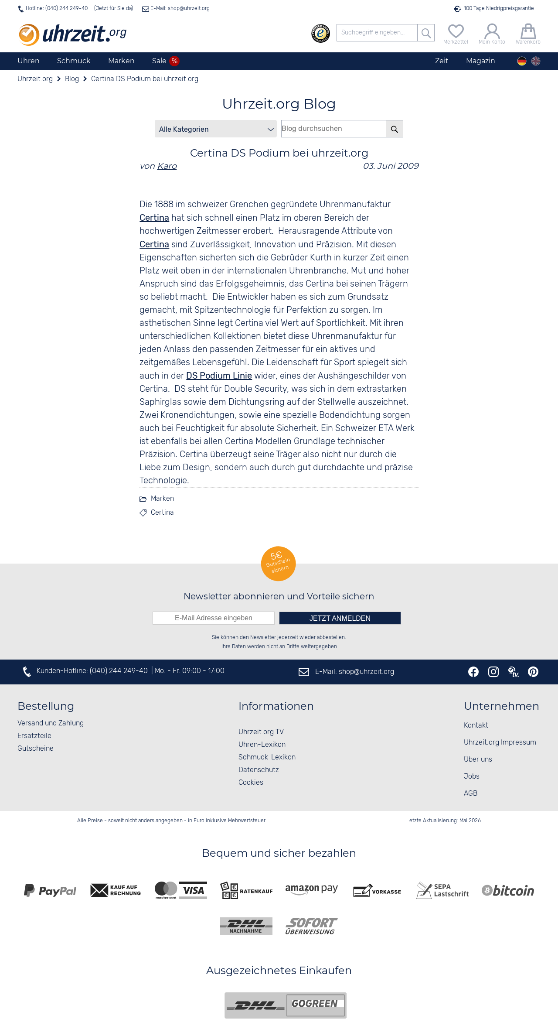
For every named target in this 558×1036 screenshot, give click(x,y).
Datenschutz (258, 770)
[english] (536, 61)
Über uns (478, 759)
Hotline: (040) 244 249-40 (56, 8)
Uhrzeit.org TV (261, 732)
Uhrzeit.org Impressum (500, 742)
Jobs (472, 776)
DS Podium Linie (219, 375)
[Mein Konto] (492, 33)
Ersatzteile (34, 736)
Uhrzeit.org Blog (279, 103)
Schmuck (74, 61)
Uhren (28, 61)
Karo (167, 166)
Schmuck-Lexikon (267, 757)
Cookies (250, 782)
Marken (121, 61)
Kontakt (476, 725)
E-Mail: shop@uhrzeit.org (179, 8)
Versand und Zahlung (50, 723)
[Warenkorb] (528, 33)
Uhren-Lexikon (262, 744)
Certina (162, 512)
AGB (470, 793)
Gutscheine (35, 748)
